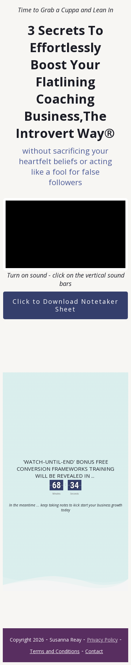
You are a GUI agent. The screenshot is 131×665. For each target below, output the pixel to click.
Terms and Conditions (55, 651)
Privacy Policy (102, 639)
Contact (94, 651)
